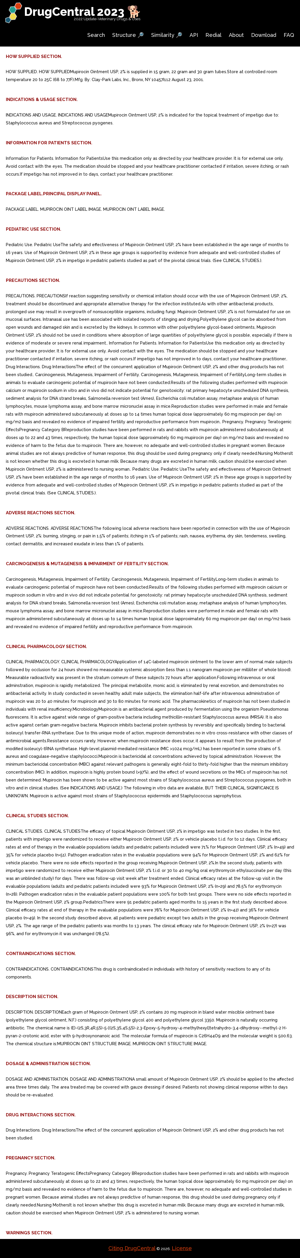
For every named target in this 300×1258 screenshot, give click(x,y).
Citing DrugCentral (132, 1248)
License (182, 1248)
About (236, 35)
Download (263, 35)
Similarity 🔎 (166, 35)
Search (96, 35)
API (194, 35)
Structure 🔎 (128, 35)
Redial (213, 35)
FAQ (289, 35)
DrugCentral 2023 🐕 (83, 11)
